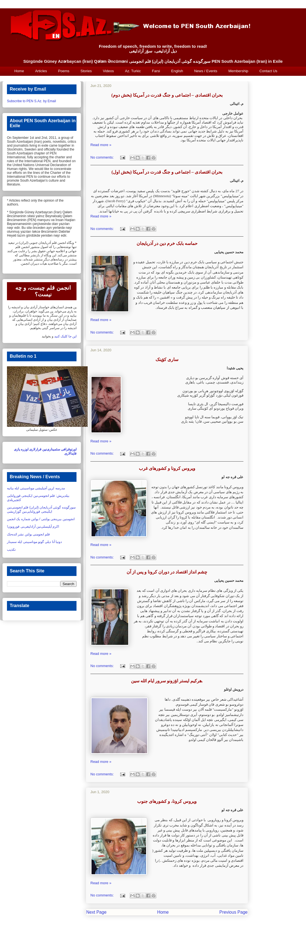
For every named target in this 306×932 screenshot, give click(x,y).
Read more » (100, 145)
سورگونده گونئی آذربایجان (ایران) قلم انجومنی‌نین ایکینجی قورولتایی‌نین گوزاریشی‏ (41, 509)
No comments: (102, 157)
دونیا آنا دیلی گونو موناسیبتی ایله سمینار (34, 542)
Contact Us (268, 71)
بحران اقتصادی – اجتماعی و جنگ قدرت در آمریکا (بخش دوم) (167, 95)
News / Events (205, 71)
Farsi (156, 71)
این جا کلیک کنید (65, 336)
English (177, 71)
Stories (86, 71)
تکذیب (11, 550)
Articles (41, 71)
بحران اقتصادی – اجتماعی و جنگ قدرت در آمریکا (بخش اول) (167, 172)
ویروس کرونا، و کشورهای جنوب (167, 801)
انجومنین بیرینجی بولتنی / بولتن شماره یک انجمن (41, 519)
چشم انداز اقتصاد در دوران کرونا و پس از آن (167, 572)
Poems (63, 71)
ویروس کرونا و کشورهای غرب (167, 468)
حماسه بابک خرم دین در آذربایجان (167, 243)
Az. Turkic (133, 71)
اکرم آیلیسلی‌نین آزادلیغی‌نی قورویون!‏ (33, 526)
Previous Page (233, 912)
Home (19, 71)
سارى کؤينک (167, 359)
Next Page (96, 912)
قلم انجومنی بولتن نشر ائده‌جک (28, 534)
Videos (108, 71)
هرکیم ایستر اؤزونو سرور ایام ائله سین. (167, 680)
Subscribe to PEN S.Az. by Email (31, 101)
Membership (238, 71)
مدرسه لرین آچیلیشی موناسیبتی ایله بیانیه (36, 488)
